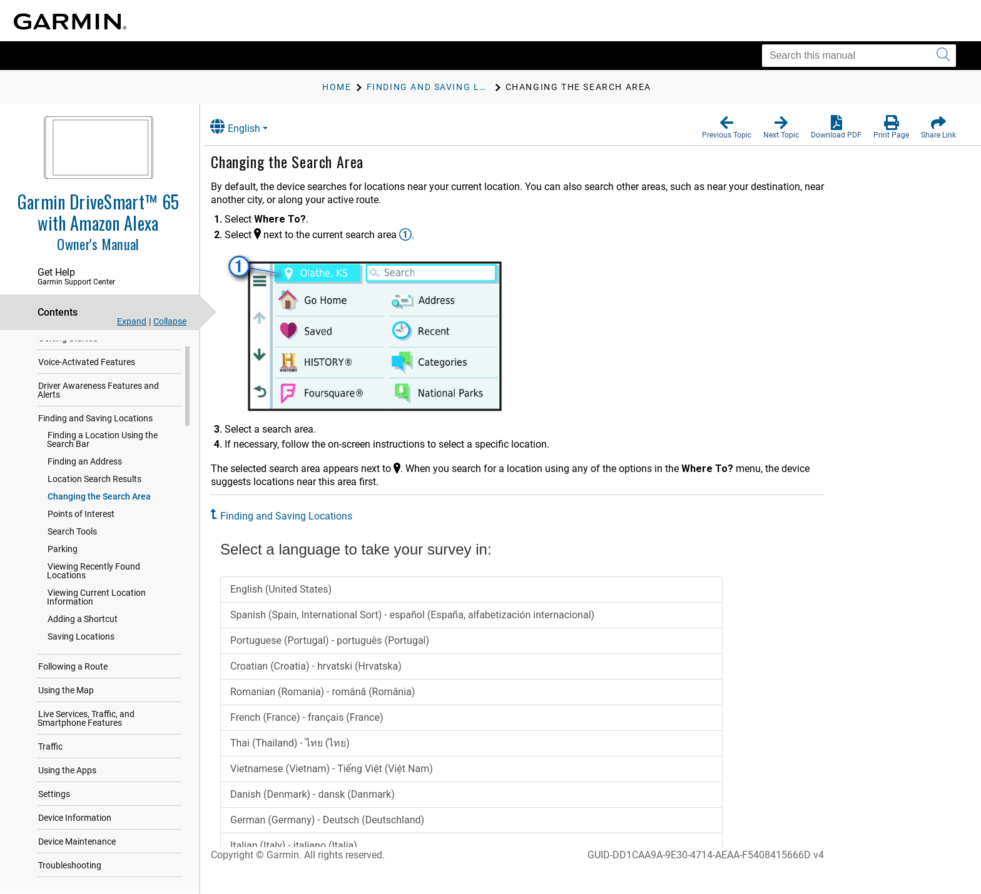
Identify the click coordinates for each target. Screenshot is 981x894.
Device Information (74, 820)
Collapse (169, 321)
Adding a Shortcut (83, 621)
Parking (63, 551)
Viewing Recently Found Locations (93, 572)
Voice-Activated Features (86, 364)
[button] (726, 127)
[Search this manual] (859, 55)
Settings (54, 796)
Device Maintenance (77, 843)
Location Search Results (94, 481)
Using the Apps (67, 772)
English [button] (247, 126)
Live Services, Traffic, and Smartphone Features (86, 720)
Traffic (50, 748)
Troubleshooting (69, 867)
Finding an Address (85, 463)
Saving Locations (81, 638)
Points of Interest (81, 516)
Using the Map (66, 692)
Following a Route (73, 668)
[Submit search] (943, 55)
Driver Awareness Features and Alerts (98, 392)
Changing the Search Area (99, 498)
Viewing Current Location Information (96, 599)
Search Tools (72, 533)
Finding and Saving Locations (95, 420)
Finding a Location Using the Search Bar (102, 441)
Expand (131, 321)
